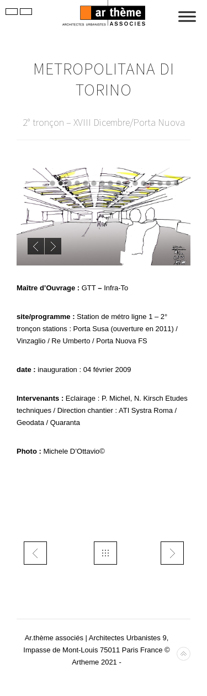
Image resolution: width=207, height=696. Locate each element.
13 (152, 183)
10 (127, 183)
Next (53, 246)
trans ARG (35, 553)
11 (135, 183)
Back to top (183, 654)
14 (160, 183)
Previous (36, 246)
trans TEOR (172, 553)
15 (168, 183)
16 (176, 183)
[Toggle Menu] (187, 16)
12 (143, 183)
